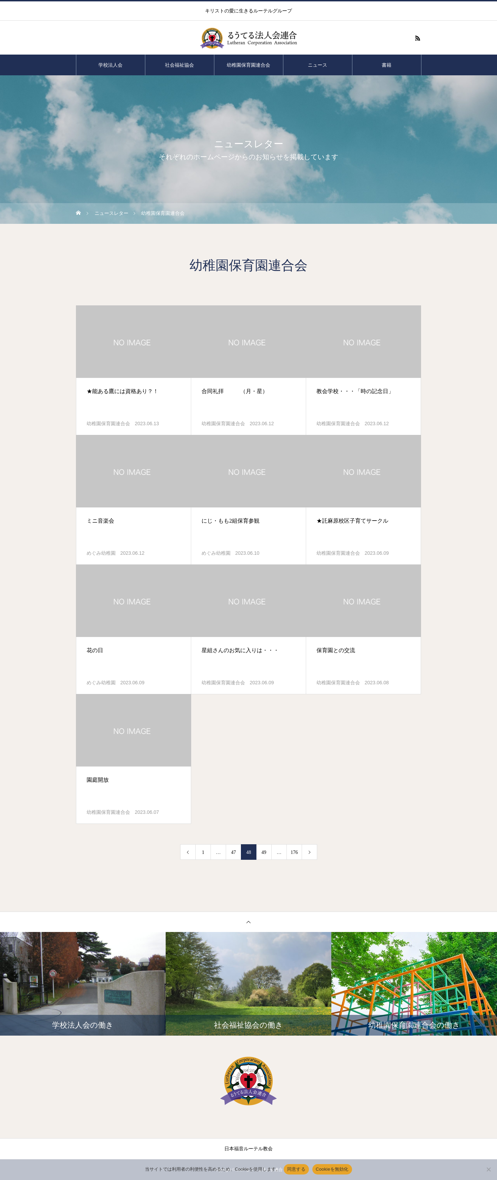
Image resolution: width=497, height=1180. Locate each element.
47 (233, 852)
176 (294, 852)
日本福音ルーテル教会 (248, 1148)
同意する (296, 1169)
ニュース (317, 65)
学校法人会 (110, 65)
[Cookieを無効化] (488, 1169)
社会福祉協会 (179, 65)
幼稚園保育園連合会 (248, 65)
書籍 (386, 65)
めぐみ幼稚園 (101, 553)
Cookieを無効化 (332, 1169)
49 (264, 852)
